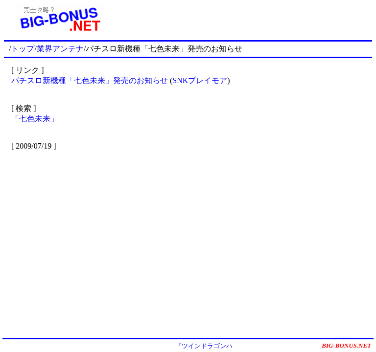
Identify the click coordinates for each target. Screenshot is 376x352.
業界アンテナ (60, 48)
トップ (22, 48)
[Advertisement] (243, 18)
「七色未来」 (34, 118)
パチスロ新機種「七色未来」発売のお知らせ (89, 80)
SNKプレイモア (199, 80)
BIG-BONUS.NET (346, 345)
